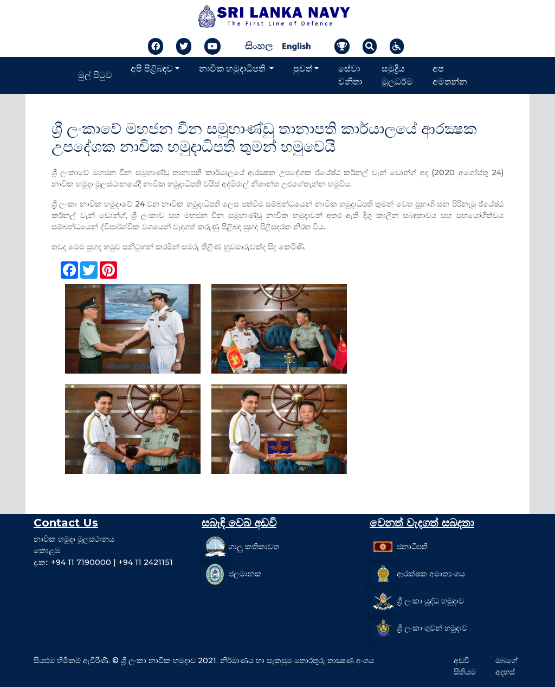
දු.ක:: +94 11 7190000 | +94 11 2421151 (103, 562)
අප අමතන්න (450, 75)
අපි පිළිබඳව (152, 68)
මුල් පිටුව (95, 75)
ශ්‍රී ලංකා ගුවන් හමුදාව (432, 628)
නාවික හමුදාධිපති (233, 68)
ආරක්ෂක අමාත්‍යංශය (431, 574)
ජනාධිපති (412, 546)
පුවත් (302, 68)
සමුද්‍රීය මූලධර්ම (397, 75)
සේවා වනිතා (350, 75)
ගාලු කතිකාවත (254, 546)
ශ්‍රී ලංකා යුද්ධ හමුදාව (430, 601)
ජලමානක (245, 574)
